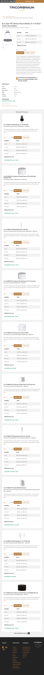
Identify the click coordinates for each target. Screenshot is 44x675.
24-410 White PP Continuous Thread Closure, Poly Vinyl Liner (19, 384)
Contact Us (15, 648)
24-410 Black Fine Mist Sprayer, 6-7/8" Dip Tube (16, 124)
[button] (22, 633)
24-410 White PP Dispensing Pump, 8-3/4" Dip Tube (17, 436)
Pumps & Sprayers (26, 652)
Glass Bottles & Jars (26, 647)
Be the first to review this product (9, 106)
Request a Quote (30, 52)
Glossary (14, 655)
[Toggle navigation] (2, 1)
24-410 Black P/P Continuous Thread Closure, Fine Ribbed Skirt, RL (21, 593)
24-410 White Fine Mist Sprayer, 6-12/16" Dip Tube (17, 541)
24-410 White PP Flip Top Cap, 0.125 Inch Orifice (16, 333)
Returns (14, 659)
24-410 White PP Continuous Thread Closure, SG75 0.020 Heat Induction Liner (20, 177)
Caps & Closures (26, 650)
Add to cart (20, 52)
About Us (14, 647)
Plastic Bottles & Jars (27, 648)
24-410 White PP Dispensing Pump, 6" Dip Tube (16, 229)
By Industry (25, 654)
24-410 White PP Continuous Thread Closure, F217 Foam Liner (20, 281)
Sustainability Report (17, 662)
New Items (25, 655)
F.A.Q (14, 654)
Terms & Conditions (16, 667)
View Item (25, 137)
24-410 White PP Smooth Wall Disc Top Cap (15, 488)
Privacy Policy (15, 657)
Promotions (15, 661)
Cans (24, 657)
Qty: (17, 50)
